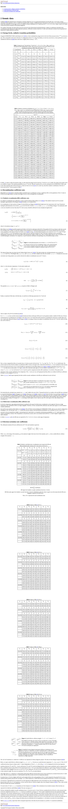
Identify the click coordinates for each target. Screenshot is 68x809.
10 (5, 800)
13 (11, 800)
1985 (13, 39)
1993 (34, 252)
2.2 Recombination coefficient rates (11, 10)
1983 (34, 785)
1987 (28, 231)
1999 (6, 21)
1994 (19, 788)
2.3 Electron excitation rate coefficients (11, 11)
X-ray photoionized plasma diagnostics (11, 3)
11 (6, 800)
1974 (25, 36)
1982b (48, 366)
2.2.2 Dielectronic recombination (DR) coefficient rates (15, 401)
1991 (25, 394)
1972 (10, 192)
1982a (42, 200)
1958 (21, 202)
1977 (35, 185)
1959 (21, 315)
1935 (18, 319)
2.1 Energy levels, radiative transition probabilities (14, 9)
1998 (35, 394)
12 (8, 800)
